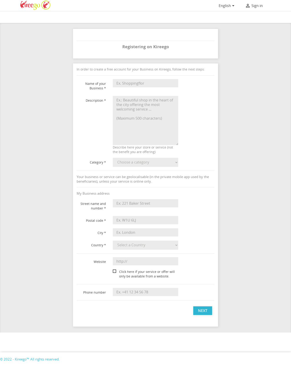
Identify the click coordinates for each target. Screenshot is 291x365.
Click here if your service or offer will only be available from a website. (147, 273)
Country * (98, 245)
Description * (96, 100)
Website (100, 261)
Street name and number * (93, 205)
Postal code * (96, 220)
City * (102, 233)
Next (202, 310)
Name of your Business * (95, 85)
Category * (98, 162)
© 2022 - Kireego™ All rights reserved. (30, 359)
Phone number (94, 292)
